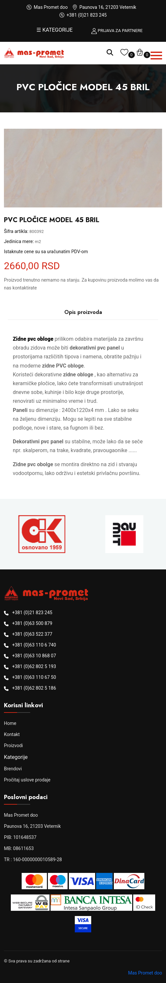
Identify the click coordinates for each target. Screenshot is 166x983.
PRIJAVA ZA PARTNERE (120, 30)
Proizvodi (13, 745)
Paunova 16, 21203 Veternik (32, 826)
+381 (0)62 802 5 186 (34, 688)
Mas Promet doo (21, 815)
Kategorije (16, 757)
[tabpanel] (83, 406)
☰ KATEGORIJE (54, 30)
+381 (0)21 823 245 (87, 15)
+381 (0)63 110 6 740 (34, 644)
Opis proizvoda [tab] (83, 312)
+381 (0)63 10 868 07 (34, 655)
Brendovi (13, 768)
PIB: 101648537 (20, 837)
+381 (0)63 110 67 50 (34, 677)
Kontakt (12, 734)
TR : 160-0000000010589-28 (33, 859)
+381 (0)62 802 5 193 (34, 666)
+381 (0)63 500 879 (32, 623)
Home (10, 723)
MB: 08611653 (19, 848)
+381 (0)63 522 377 (32, 634)
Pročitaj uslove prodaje (27, 779)
